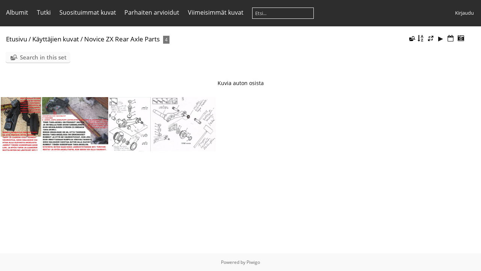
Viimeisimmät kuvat (216, 12)
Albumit (17, 12)
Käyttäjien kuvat (55, 39)
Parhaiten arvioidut (151, 12)
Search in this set (43, 57)
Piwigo (253, 262)
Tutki (44, 12)
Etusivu (16, 39)
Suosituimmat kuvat (87, 12)
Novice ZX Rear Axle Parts (122, 39)
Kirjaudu (464, 12)
